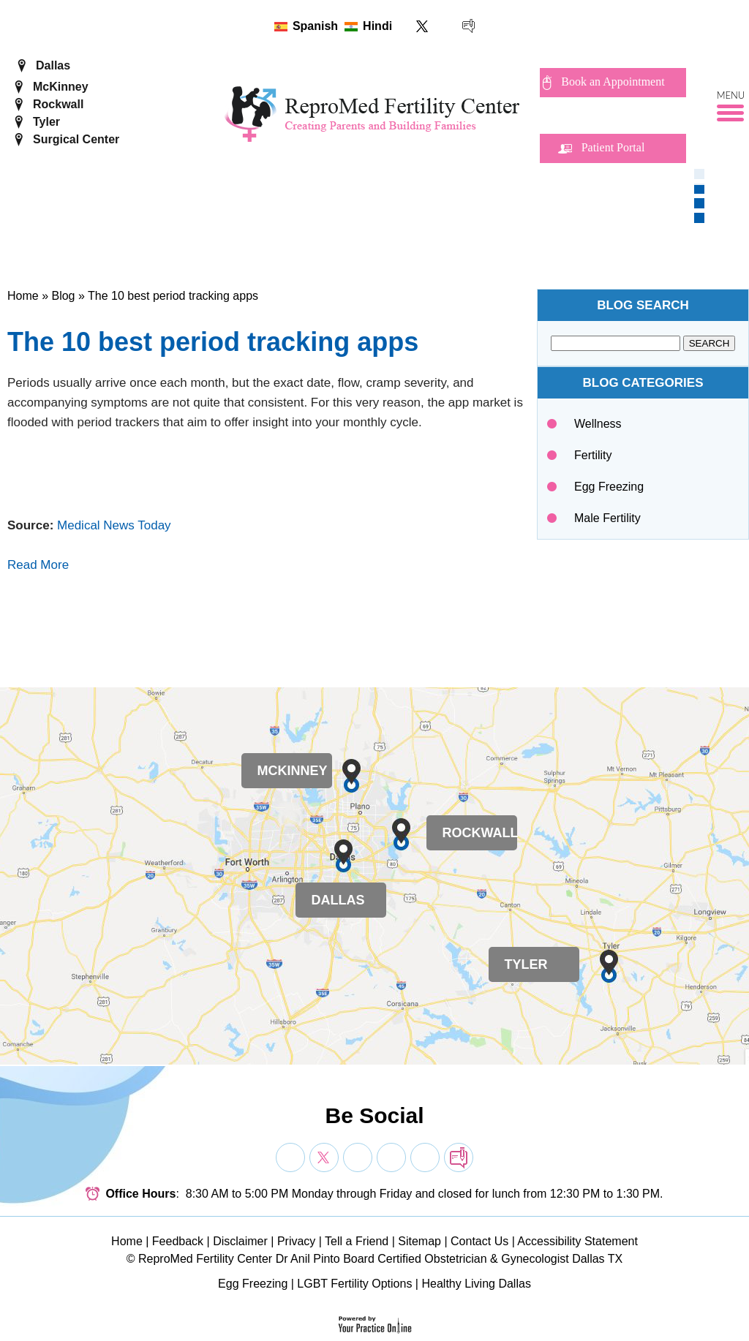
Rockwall (58, 104)
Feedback (177, 1241)
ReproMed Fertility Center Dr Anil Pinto (239, 1259)
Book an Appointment (612, 81)
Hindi (377, 26)
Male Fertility (607, 518)
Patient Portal (613, 147)
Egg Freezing (609, 486)
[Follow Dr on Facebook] (290, 1157)
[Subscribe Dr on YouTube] (358, 1157)
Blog (63, 296)
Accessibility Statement (577, 1241)
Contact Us (479, 1241)
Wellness (598, 424)
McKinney (61, 86)
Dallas (53, 65)
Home (23, 296)
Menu (731, 95)
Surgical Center (76, 139)
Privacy (296, 1241)
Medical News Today (114, 525)
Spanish (315, 26)
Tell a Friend (356, 1241)
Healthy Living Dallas (475, 1283)
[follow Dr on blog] (459, 1157)
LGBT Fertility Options (354, 1283)
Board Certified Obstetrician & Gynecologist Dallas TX (482, 1259)
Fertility (593, 455)
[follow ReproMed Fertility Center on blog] (468, 26)
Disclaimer (240, 1241)
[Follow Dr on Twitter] (324, 1157)
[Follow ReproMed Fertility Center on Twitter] (422, 26)
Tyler (46, 122)
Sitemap (419, 1241)
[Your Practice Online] (375, 1324)
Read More (38, 565)
